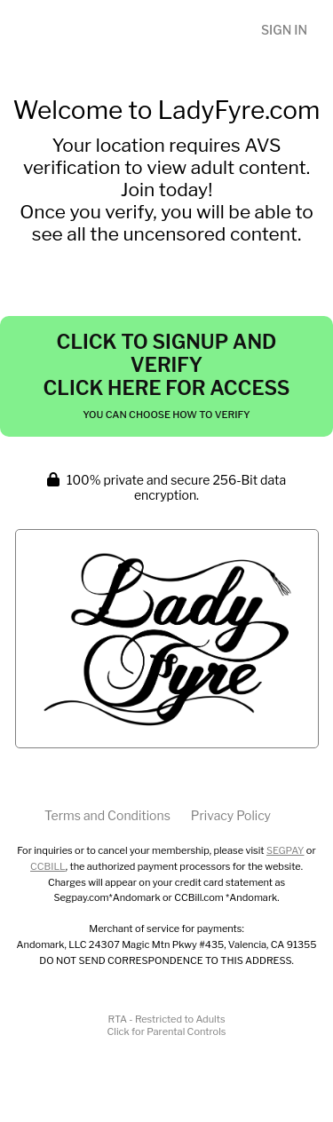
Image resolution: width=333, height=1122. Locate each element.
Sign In (284, 29)
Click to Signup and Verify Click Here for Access (166, 375)
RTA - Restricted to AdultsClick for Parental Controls (166, 1025)
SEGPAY (285, 850)
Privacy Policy (231, 815)
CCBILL (48, 866)
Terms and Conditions (107, 815)
